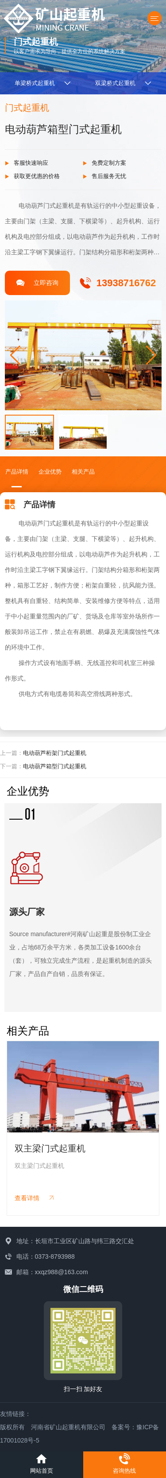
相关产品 (83, 471)
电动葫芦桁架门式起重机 (54, 753)
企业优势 (50, 471)
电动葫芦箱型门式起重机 (54, 766)
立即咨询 (37, 283)
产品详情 (16, 471)
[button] (151, 355)
